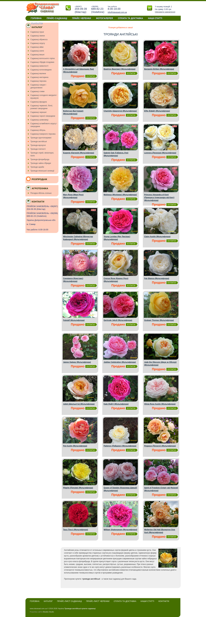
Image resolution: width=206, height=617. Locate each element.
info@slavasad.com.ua (117, 12)
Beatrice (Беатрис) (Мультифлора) (119, 69)
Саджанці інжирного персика (43, 134)
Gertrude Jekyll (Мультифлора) (118, 320)
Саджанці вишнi (37, 55)
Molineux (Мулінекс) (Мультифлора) (120, 195)
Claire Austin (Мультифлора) (157, 236)
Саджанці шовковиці (39, 120)
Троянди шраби (37, 167)
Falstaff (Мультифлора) (74, 320)
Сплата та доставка (130, 18)
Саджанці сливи (37, 91)
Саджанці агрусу (37, 43)
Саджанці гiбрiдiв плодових (42, 62)
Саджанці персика (38, 81)
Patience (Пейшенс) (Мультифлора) (120, 446)
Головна (36, 18)
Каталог (48, 601)
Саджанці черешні (38, 112)
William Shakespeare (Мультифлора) (120, 530)
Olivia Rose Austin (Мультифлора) (160, 404)
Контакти (37, 23)
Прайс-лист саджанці (69, 601)
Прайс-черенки (81, 18)
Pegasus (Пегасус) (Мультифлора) (160, 446)
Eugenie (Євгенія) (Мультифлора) (78, 153)
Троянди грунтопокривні (40, 138)
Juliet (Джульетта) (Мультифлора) (79, 404)
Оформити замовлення (165, 12)
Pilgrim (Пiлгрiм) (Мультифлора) (78, 488)
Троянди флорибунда (39, 159)
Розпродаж (39, 179)
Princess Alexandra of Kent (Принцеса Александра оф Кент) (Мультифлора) (159, 197)
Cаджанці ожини (37, 36)
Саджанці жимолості (39, 66)
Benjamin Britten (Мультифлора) (159, 69)
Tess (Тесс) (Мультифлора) (75, 530)
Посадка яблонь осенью (41, 193)
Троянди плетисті (38, 149)
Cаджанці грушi (37, 32)
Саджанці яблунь (37, 130)
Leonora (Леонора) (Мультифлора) (160, 153)
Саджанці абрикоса (38, 39)
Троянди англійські (38, 141)
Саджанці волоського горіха (42, 58)
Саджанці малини (38, 73)
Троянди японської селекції (42, 171)
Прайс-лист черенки (97, 601)
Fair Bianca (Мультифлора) (156, 278)
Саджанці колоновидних (41, 70)
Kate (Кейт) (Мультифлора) (116, 404)
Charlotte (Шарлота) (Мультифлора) (120, 111)
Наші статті (155, 18)
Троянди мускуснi (38, 145)
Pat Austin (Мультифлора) (75, 446)
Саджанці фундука (38, 102)
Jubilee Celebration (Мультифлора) (120, 362)
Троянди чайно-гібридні (40, 163)
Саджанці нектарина (39, 77)
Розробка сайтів (36, 612)
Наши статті (147, 601)
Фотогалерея (104, 18)
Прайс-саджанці (57, 18)
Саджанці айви (37, 47)
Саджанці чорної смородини (42, 116)
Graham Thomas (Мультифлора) (159, 320)
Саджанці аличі (37, 51)
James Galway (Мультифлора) (77, 362)
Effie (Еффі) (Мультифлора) (157, 111)
